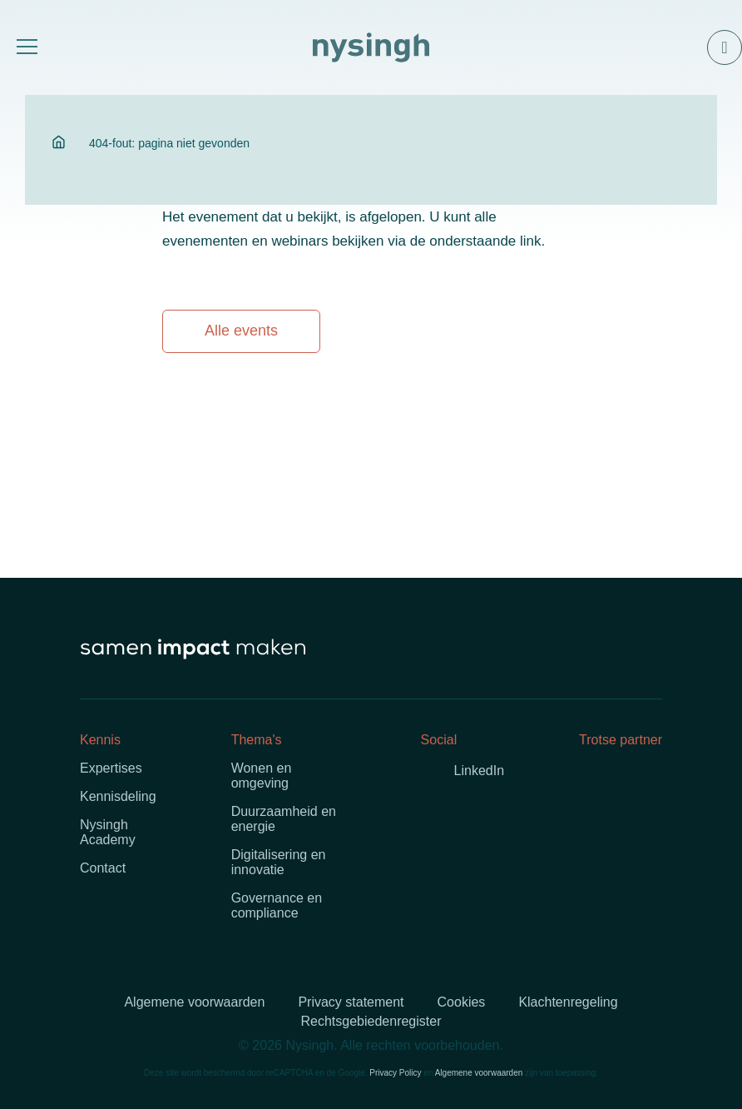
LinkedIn (479, 770)
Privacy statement (350, 1002)
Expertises (111, 768)
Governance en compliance (276, 905)
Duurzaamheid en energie (283, 818)
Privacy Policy (395, 1072)
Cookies (462, 1002)
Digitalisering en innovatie (278, 862)
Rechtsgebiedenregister (371, 1021)
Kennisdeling (118, 796)
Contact (103, 868)
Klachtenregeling (567, 1002)
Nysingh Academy (108, 832)
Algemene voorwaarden (194, 1002)
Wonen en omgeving (261, 775)
